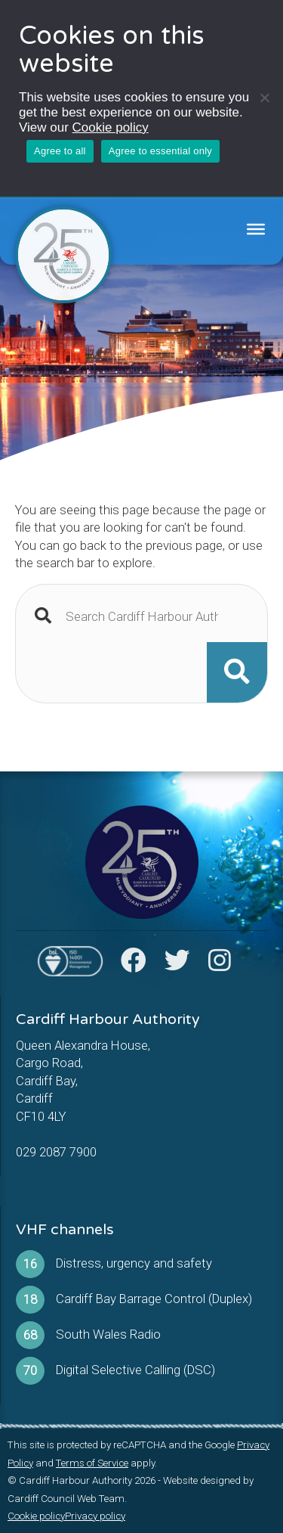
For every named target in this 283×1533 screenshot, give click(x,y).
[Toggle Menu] (256, 229)
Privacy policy (95, 1516)
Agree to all (60, 151)
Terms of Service (92, 1463)
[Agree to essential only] (264, 97)
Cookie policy (110, 127)
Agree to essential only (160, 151)
